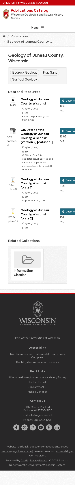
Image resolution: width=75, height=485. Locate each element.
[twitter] (24, 427)
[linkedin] (57, 427)
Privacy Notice (38, 460)
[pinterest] (49, 427)
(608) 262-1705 (42, 419)
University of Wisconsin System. (47, 465)
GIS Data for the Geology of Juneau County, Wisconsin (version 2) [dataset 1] (37, 136)
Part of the (37, 338)
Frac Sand (50, 72)
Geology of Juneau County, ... (29, 41)
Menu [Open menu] (37, 27)
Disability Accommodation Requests (37, 362)
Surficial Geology (24, 79)
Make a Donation (38, 391)
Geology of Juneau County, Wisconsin (35, 101)
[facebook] (16, 427)
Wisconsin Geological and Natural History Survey (37, 377)
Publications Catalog (29, 10)
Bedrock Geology (24, 72)
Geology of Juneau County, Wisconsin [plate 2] (35, 214)
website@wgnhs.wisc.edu (16, 451)
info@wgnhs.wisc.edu (41, 415)
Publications (19, 36)
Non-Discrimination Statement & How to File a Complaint (37, 355)
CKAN (24, 460)
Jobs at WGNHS (37, 387)
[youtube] (41, 427)
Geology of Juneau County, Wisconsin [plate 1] (35, 183)
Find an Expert (37, 382)
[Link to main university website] (37, 326)
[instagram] (33, 427)
